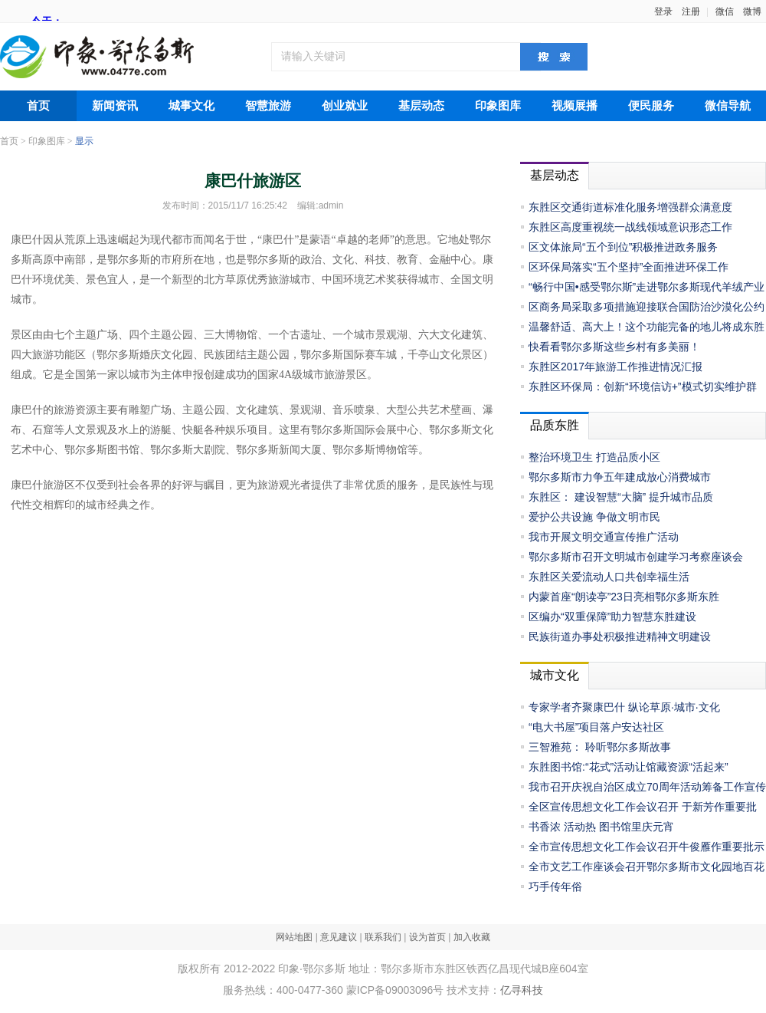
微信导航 (728, 106)
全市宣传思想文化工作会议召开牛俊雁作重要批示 (646, 846)
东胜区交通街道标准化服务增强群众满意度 (630, 207)
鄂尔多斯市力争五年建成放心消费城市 (620, 477)
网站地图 (294, 937)
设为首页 (427, 937)
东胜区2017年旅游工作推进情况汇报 (615, 366)
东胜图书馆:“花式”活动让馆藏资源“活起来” (628, 767)
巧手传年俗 (555, 886)
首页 (38, 106)
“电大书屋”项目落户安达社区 (596, 727)
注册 (691, 11)
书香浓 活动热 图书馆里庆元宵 (601, 827)
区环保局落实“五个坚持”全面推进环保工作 (628, 267)
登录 (663, 11)
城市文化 (554, 675)
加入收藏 (471, 937)
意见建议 (338, 937)
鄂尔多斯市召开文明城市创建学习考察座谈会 (636, 557)
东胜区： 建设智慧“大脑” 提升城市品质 (621, 497)
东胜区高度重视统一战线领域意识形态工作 (630, 227)
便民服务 (651, 106)
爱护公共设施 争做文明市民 (594, 517)
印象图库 (498, 106)
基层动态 (421, 106)
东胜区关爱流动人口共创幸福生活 (609, 577)
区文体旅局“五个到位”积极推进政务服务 (623, 247)
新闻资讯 (115, 106)
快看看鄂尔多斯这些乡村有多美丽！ (614, 346)
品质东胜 (554, 425)
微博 (752, 11)
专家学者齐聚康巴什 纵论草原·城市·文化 (624, 707)
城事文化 (191, 106)
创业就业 (345, 106)
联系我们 (383, 937)
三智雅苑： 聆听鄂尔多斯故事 (600, 747)
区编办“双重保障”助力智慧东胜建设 (612, 616)
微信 (724, 11)
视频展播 (574, 106)
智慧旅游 (268, 106)
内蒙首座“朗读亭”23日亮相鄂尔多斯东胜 (624, 596)
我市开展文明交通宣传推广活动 (604, 537)
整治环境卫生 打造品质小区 (594, 457)
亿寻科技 (521, 990)
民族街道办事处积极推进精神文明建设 (620, 636)
